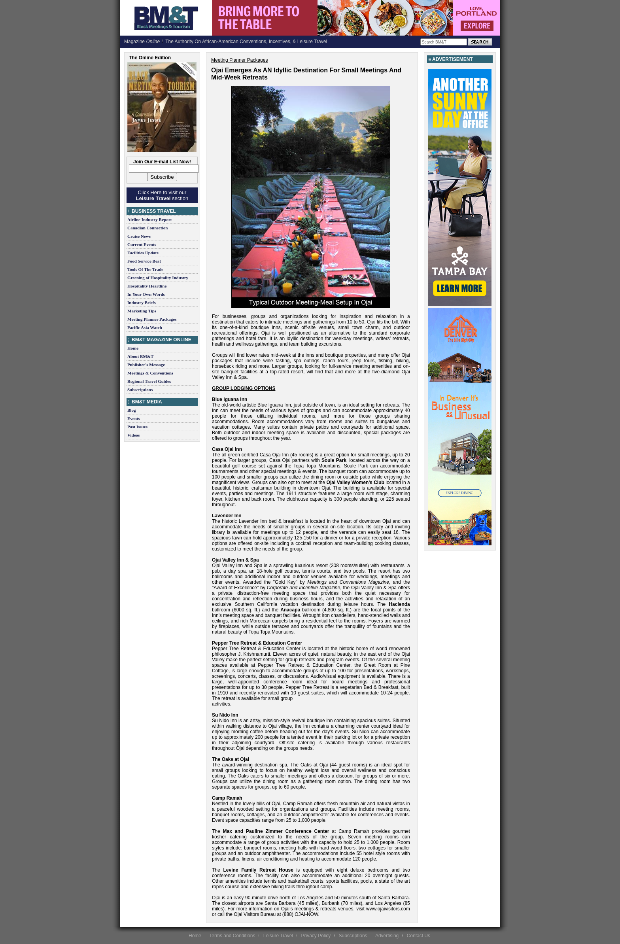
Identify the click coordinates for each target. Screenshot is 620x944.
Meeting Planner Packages (151, 319)
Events (133, 418)
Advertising (387, 935)
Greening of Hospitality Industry (157, 277)
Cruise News (139, 236)
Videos (133, 435)
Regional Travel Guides (149, 381)
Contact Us (418, 935)
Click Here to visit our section (162, 195)
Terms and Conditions (232, 935)
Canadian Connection (147, 227)
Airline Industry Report (149, 219)
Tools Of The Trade (145, 269)
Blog (131, 410)
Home (132, 348)
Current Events (141, 244)
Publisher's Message (146, 364)
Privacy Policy (316, 935)
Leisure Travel (278, 935)
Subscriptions (140, 389)
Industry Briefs (141, 302)
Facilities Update (143, 252)
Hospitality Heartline (146, 286)
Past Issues (137, 426)
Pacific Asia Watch (144, 327)
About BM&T (140, 356)
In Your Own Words (146, 294)
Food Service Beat (144, 261)
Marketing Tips (141, 310)
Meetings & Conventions (150, 373)
